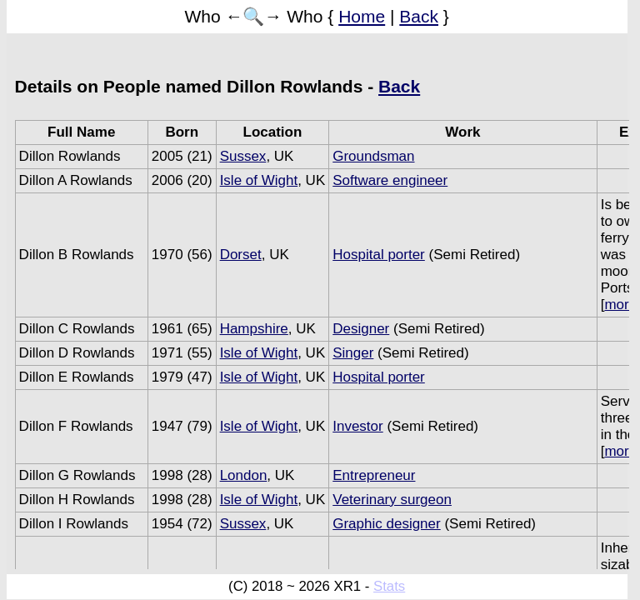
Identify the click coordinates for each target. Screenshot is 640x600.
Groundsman (373, 156)
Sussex (243, 156)
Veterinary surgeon (392, 500)
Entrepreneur (373, 475)
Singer (352, 353)
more (620, 304)
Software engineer (390, 180)
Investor (357, 426)
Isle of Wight (259, 180)
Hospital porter (378, 254)
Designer (360, 329)
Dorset (241, 254)
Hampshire (254, 329)
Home (361, 16)
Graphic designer (386, 524)
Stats (389, 586)
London (244, 475)
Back (418, 16)
